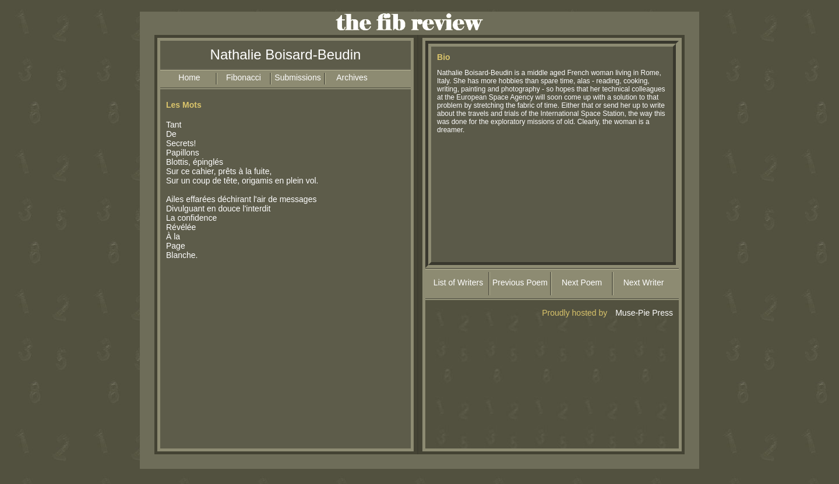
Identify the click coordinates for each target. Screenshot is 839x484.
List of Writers (458, 282)
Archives (352, 77)
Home (189, 77)
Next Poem (582, 282)
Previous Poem (520, 282)
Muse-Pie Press (644, 312)
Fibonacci (243, 77)
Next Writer (643, 282)
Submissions (297, 77)
